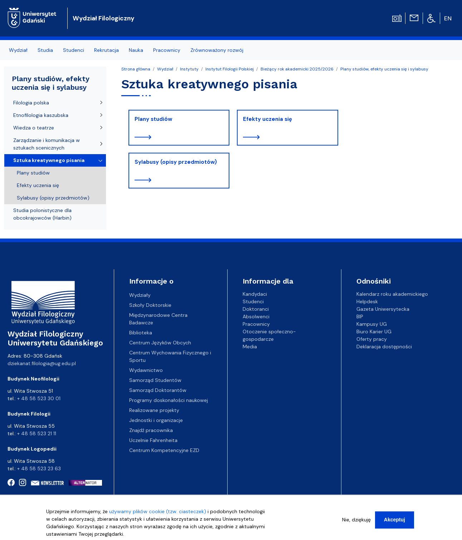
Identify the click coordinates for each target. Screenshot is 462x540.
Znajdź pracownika (151, 430)
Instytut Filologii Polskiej (229, 69)
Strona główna (135, 69)
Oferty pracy (371, 339)
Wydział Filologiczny (104, 18)
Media (250, 346)
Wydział (18, 50)
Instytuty (189, 69)
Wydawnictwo (146, 370)
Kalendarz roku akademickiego (392, 294)
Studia (45, 50)
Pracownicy (166, 50)
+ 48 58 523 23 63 (39, 468)
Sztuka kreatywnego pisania (48, 160)
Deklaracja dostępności (384, 346)
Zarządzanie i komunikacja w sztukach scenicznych (46, 144)
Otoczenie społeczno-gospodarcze (269, 335)
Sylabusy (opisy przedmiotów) (176, 162)
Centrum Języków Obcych (160, 342)
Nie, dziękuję (356, 521)
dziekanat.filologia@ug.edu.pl (42, 363)
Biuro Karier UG (374, 331)
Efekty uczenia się (267, 119)
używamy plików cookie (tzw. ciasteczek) (157, 513)
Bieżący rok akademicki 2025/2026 (297, 69)
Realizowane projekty (154, 410)
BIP (359, 316)
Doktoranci (256, 309)
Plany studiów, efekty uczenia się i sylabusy (384, 69)
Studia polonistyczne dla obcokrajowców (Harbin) (42, 214)
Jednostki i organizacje (156, 420)
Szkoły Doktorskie (150, 305)
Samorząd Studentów (155, 380)
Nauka (136, 50)
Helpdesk (367, 301)
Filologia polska (31, 102)
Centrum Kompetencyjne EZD (164, 450)
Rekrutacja (106, 50)
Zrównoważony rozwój (216, 50)
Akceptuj (394, 521)
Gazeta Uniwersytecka (382, 309)
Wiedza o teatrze (33, 127)
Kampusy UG (371, 324)
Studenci (73, 50)
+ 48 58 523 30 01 (38, 398)
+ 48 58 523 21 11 (36, 433)
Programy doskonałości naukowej (168, 400)
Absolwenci (256, 316)
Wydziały (140, 295)
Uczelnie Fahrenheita (153, 440)
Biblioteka (140, 332)
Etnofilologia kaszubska (40, 115)
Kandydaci (255, 294)
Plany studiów (153, 119)
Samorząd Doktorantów (157, 390)
